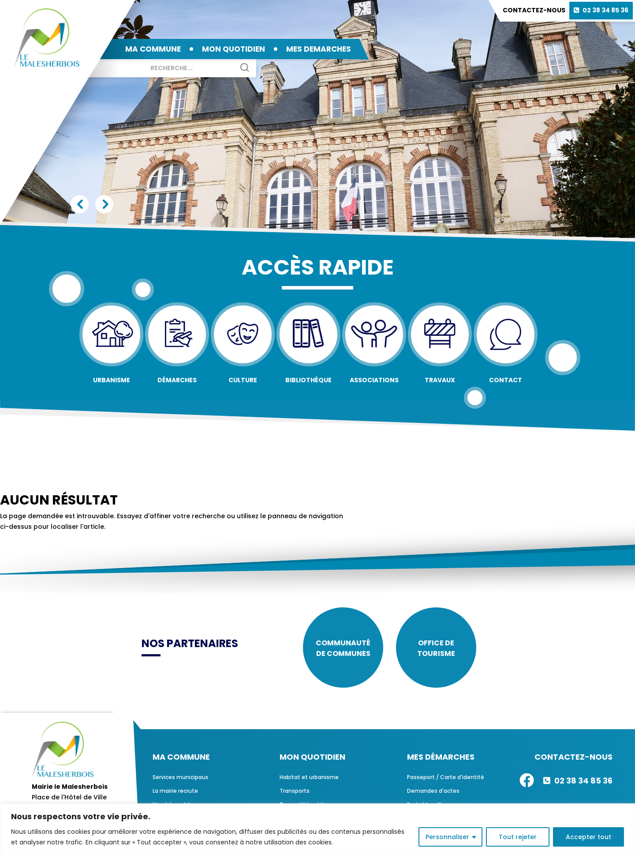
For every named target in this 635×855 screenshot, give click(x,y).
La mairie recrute (175, 791)
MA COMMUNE (153, 49)
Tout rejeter (518, 836)
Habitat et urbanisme (309, 778)
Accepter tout (588, 836)
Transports (295, 791)
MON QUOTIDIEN (233, 49)
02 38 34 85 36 (605, 10)
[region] (317, 829)
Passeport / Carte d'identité (445, 778)
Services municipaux (180, 778)
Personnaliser (447, 836)
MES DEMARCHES (318, 49)
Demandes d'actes (433, 791)
